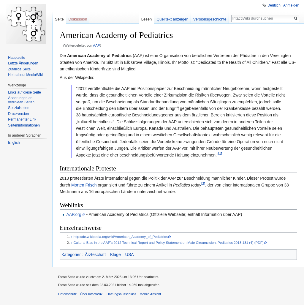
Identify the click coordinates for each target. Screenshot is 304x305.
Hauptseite (16, 58)
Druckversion (18, 114)
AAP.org (73, 214)
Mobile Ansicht (150, 294)
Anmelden (291, 5)
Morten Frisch (84, 185)
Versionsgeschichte (210, 19)
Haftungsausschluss (121, 294)
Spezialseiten (18, 108)
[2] (203, 183)
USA (129, 254)
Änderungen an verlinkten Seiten (21, 100)
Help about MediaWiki (25, 75)
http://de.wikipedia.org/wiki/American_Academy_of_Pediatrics (120, 236)
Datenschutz (67, 294)
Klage (115, 254)
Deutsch (274, 5)
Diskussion (78, 19)
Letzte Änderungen (23, 63)
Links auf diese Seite (24, 92)
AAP (96, 45)
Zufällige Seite (19, 69)
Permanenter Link (22, 119)
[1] (220, 153)
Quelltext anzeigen (172, 19)
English (14, 142)
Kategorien (71, 254)
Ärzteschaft (95, 254)
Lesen (146, 19)
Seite (59, 19)
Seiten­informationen (24, 125)
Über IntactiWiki (91, 294)
